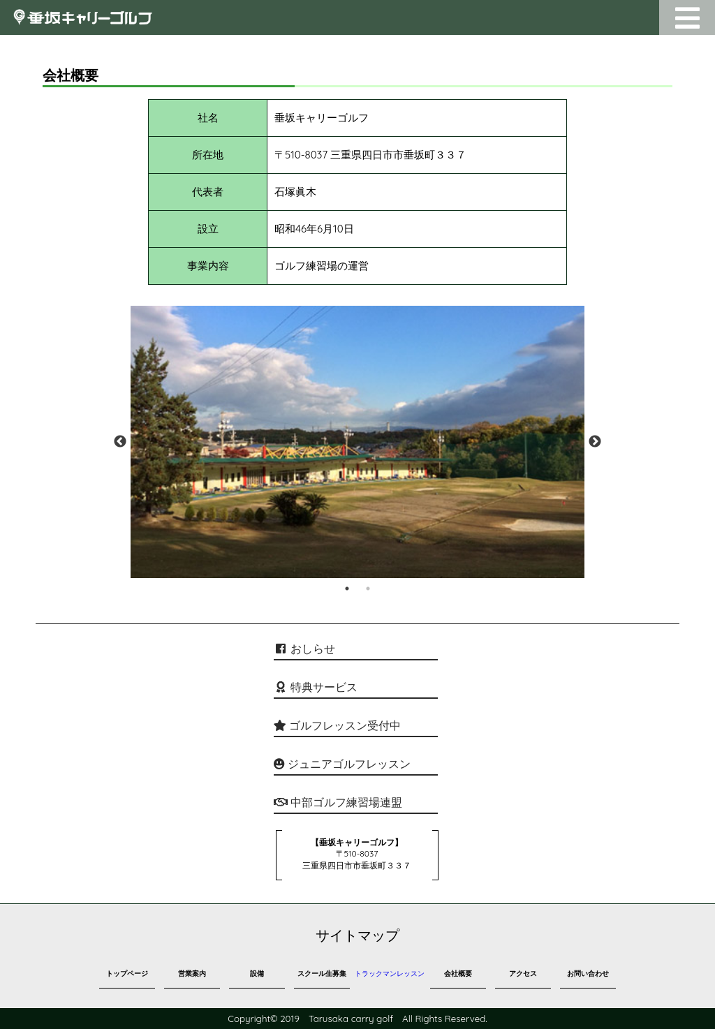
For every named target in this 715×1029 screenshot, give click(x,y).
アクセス (523, 973)
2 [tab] (368, 588)
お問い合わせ (588, 973)
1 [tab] (347, 588)
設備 (257, 973)
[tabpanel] (357, 442)
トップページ (127, 973)
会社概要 (458, 973)
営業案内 (192, 973)
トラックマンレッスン (390, 973)
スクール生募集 (321, 973)
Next (595, 442)
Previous (120, 442)
